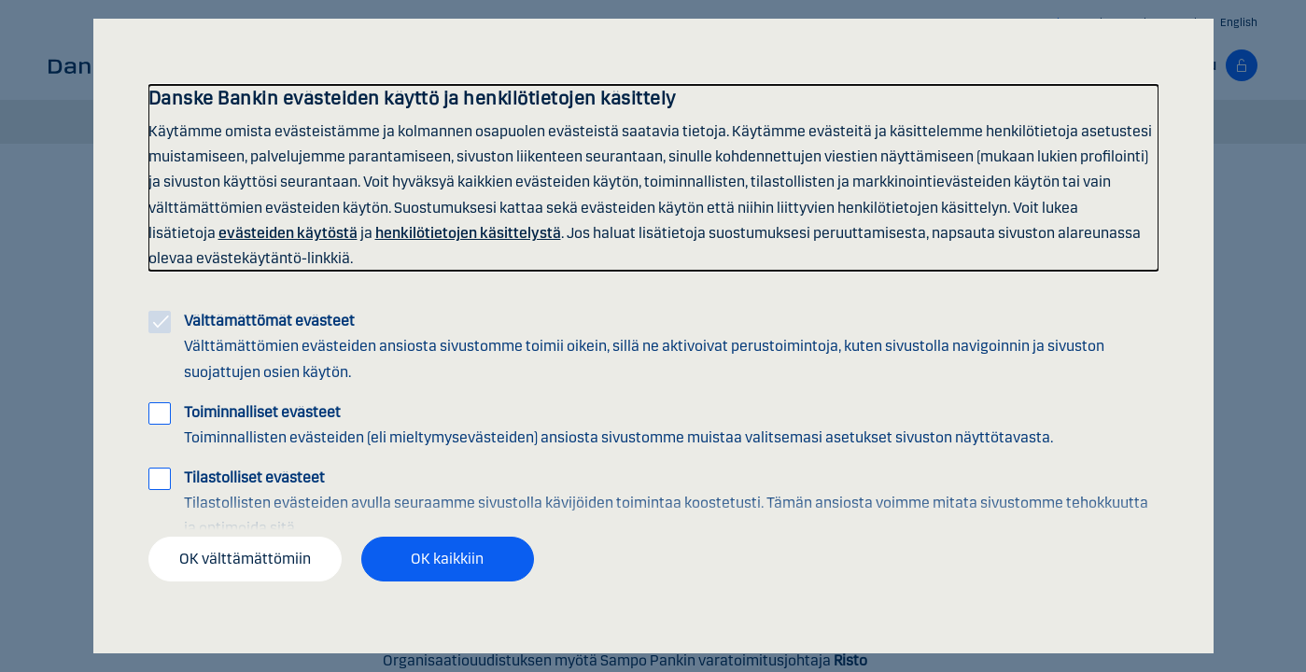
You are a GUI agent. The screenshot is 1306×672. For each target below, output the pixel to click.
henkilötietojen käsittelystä (468, 233)
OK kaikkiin (447, 558)
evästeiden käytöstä (288, 233)
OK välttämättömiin (245, 558)
